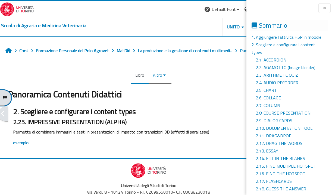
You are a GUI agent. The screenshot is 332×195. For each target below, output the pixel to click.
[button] (172, 9)
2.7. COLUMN (268, 105)
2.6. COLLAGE (268, 98)
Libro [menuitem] (114, 87)
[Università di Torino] (17, 8)
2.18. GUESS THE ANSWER (281, 189)
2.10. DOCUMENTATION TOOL (284, 128)
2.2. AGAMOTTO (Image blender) (285, 67)
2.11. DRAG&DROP (274, 135)
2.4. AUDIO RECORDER (277, 82)
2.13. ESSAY (267, 151)
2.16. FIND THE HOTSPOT (280, 173)
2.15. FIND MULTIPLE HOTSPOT (286, 166)
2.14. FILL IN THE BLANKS (280, 158)
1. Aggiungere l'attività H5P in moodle (286, 37)
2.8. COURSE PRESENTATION (283, 113)
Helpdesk (213, 27)
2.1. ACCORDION (271, 60)
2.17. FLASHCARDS (274, 181)
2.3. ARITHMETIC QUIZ (277, 75)
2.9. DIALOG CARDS (274, 120)
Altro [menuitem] (132, 87)
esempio (21, 154)
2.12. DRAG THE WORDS (279, 143)
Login (237, 9)
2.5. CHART (266, 90)
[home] (43, 26)
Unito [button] (182, 27)
